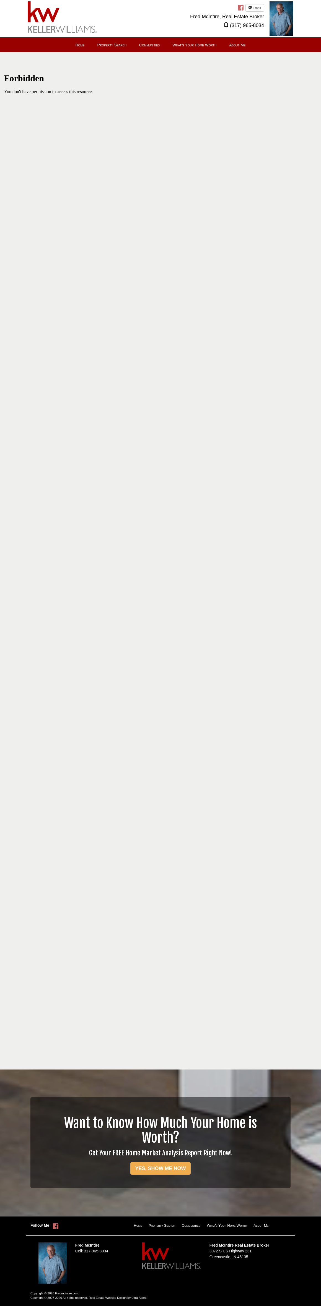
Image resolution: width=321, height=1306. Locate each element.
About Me (260, 1225)
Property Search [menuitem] (111, 45)
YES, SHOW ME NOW (160, 1168)
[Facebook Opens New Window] (240, 7)
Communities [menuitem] (149, 45)
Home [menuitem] (79, 45)
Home (138, 1225)
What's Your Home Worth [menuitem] (194, 45)
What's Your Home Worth (227, 1225)
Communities (191, 1225)
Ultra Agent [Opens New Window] (138, 1297)
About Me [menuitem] (237, 45)
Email (254, 8)
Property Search (162, 1225)
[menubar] (160, 45)
